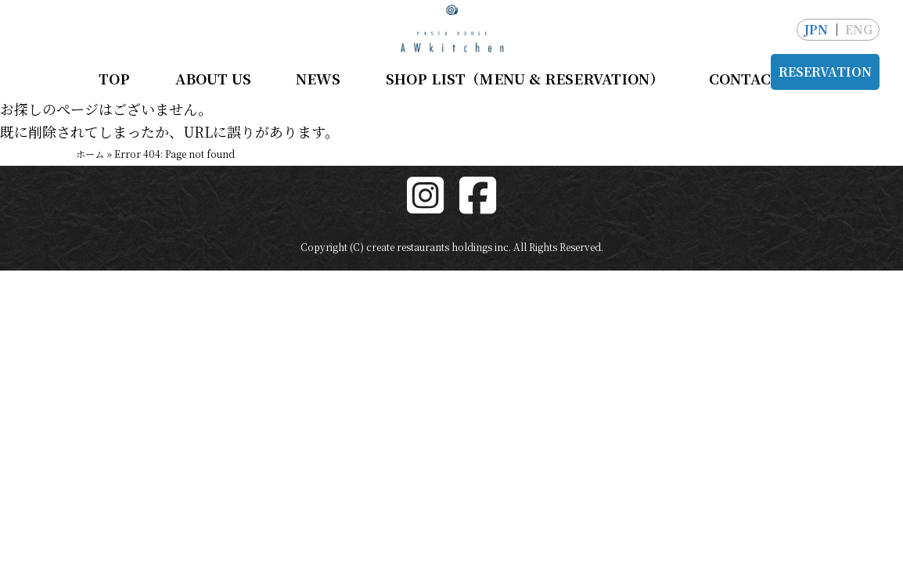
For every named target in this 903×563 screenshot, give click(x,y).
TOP (114, 78)
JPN (816, 29)
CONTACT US (756, 78)
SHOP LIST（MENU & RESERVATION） (525, 78)
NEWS (318, 78)
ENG (858, 29)
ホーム (90, 153)
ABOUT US (213, 78)
